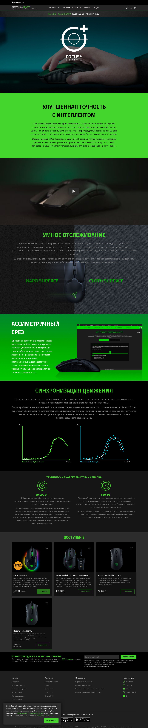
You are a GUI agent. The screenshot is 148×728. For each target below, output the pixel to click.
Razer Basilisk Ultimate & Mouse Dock (72, 575)
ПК (59, 7)
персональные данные (45, 715)
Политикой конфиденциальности (96, 666)
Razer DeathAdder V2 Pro (109, 575)
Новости (87, 7)
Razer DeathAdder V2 (22, 630)
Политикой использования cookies (30, 713)
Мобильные (76, 7)
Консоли (66, 7)
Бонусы (96, 7)
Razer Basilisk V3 (20, 575)
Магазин (52, 7)
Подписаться (128, 657)
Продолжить (50, 720)
